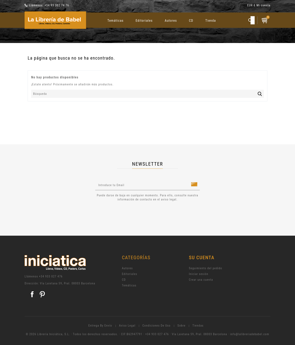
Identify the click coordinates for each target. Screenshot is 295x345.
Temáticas (115, 21)
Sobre (181, 325)
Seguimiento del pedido (205, 268)
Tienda (210, 21)
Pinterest (42, 294)
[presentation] (129, 213)
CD (191, 21)
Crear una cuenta (201, 279)
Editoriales (144, 21)
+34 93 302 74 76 (56, 5)
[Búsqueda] (147, 94)
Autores (171, 21)
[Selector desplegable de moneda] (251, 6)
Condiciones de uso (156, 325)
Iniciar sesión (198, 274)
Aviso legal (127, 325)
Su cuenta (201, 257)
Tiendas (197, 325)
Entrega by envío (100, 325)
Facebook (32, 294)
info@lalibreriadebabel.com (249, 334)
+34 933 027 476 (51, 276)
